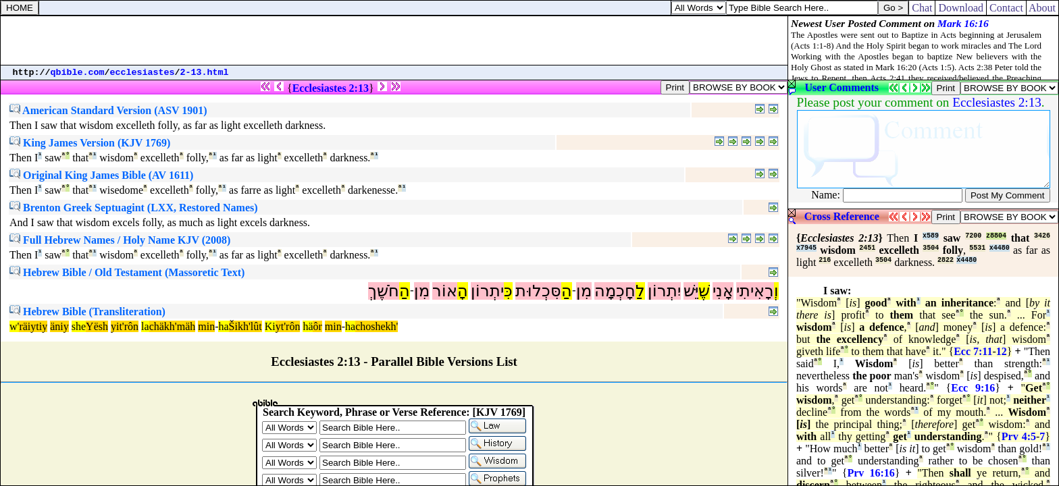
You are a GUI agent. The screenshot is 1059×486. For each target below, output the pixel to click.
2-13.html (204, 73)
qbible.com (78, 73)
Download (960, 8)
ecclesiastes (142, 73)
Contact (1006, 8)
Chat (922, 8)
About (1042, 8)
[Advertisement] (394, 40)
